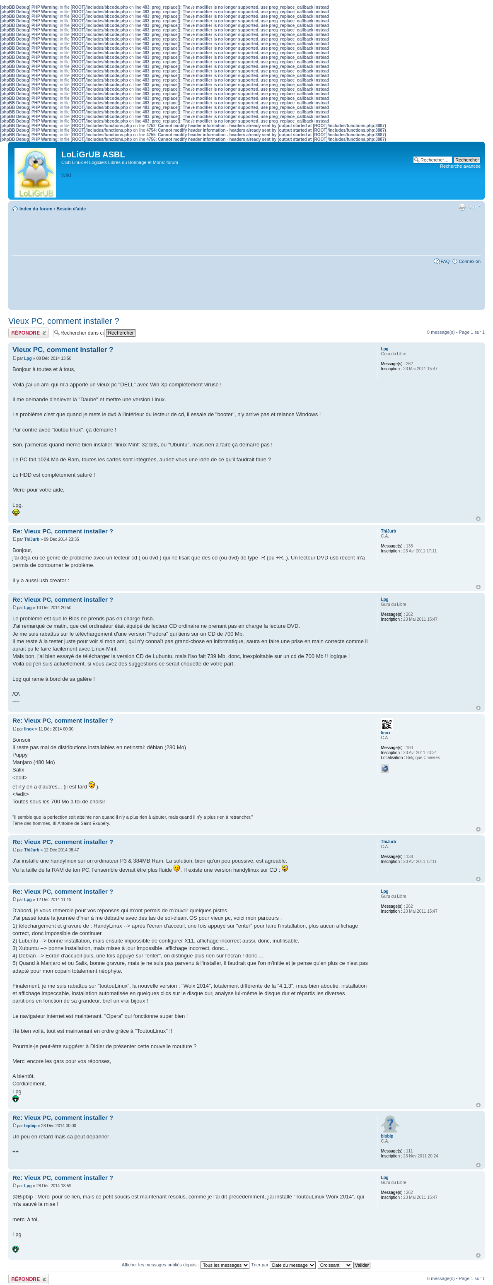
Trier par (283, 1264)
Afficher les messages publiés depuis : (185, 1264)
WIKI (66, 175)
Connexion (470, 261)
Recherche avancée (460, 166)
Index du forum (35, 208)
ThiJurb (31, 539)
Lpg (27, 358)
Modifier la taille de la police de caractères (475, 207)
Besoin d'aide (71, 208)
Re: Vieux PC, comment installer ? (62, 531)
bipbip (30, 1125)
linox (29, 729)
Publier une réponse (28, 333)
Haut (478, 518)
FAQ (445, 261)
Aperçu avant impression (461, 207)
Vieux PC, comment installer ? (63, 320)
